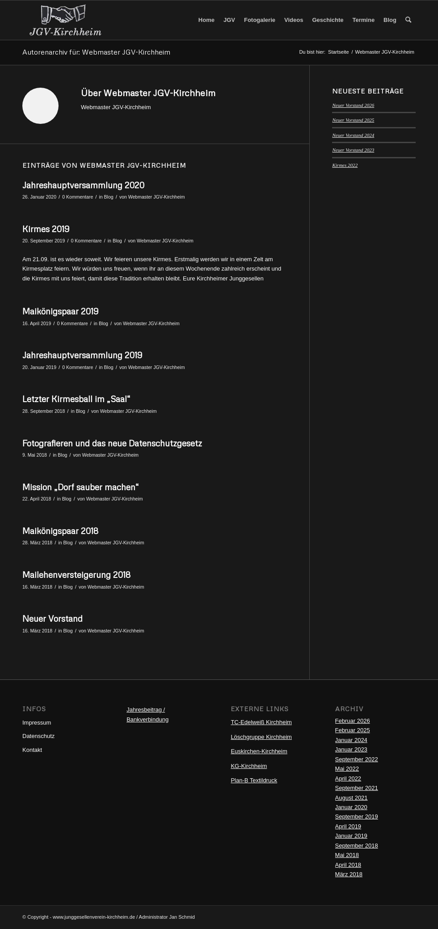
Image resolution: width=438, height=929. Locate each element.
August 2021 (351, 797)
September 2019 (356, 816)
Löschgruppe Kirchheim (261, 737)
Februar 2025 (352, 730)
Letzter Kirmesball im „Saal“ (76, 399)
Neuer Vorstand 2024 (353, 135)
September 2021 (356, 788)
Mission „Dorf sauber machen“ (80, 487)
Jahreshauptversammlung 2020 (83, 185)
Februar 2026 (352, 720)
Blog (109, 196)
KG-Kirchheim (249, 766)
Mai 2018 (347, 855)
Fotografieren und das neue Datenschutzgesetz (112, 443)
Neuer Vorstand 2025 (353, 120)
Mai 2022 (347, 768)
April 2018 (348, 864)
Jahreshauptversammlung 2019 (82, 355)
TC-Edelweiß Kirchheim (261, 722)
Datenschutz (38, 736)
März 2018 (348, 874)
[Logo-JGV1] (65, 20)
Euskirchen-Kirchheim (259, 751)
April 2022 (348, 778)
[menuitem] (206, 20)
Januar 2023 (351, 749)
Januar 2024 (351, 740)
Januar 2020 (351, 807)
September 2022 (356, 759)
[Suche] (408, 20)
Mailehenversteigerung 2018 (76, 574)
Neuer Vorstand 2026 (353, 105)
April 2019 (348, 826)
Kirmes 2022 (345, 165)
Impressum (36, 722)
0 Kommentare (77, 196)
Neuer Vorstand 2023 (353, 150)
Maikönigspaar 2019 (60, 311)
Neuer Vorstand (52, 618)
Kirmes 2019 (45, 229)
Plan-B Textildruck (254, 780)
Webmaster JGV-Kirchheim (156, 196)
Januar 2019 (351, 835)
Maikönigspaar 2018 (60, 531)
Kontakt (32, 750)
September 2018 (356, 845)
